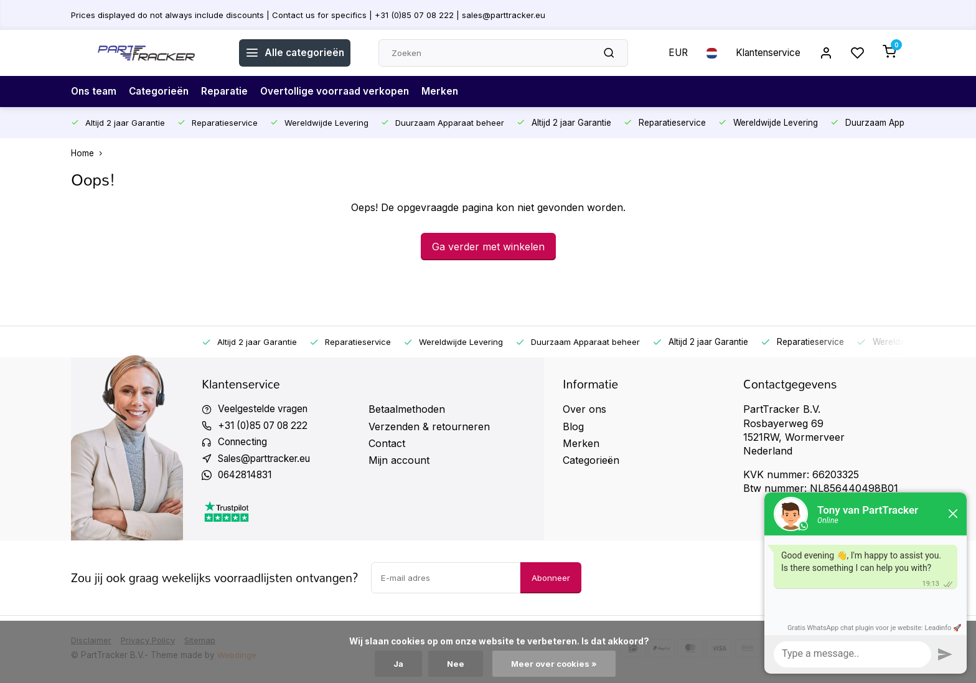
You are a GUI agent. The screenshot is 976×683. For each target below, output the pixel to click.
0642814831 (247, 477)
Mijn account (398, 460)
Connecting (244, 443)
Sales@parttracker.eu (269, 460)
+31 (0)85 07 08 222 (266, 426)
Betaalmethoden (406, 409)
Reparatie (229, 91)
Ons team (94, 91)
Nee (455, 664)
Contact (386, 443)
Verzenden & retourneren (429, 426)
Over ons (584, 409)
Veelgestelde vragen (265, 409)
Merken (447, 91)
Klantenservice (764, 53)
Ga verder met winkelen (488, 246)
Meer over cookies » (555, 664)
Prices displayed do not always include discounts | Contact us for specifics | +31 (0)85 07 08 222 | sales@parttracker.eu (312, 14)
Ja (397, 664)
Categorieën (161, 91)
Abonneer (551, 580)
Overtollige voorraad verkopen (340, 91)
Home (89, 153)
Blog (573, 426)
